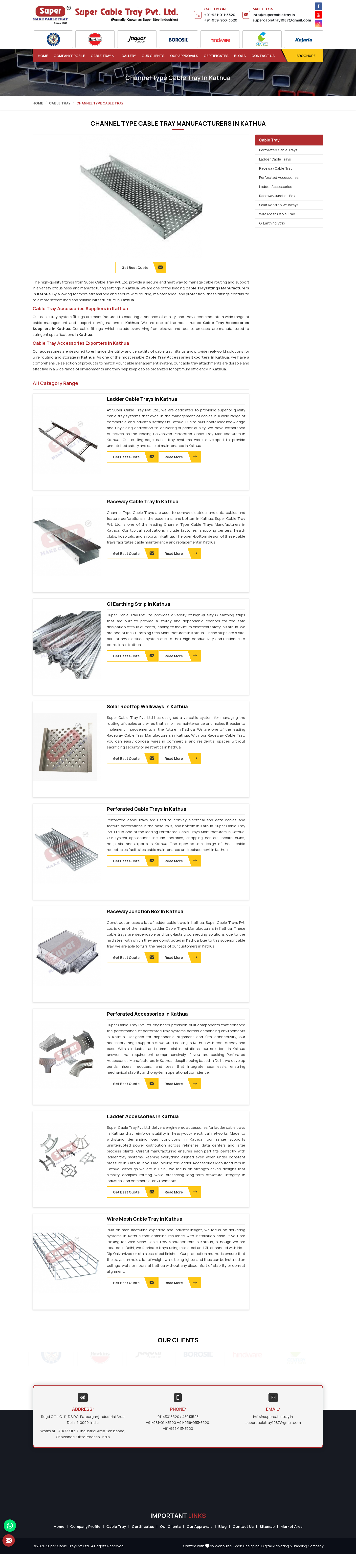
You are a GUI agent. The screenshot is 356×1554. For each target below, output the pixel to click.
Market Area (292, 1526)
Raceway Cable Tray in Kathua (142, 502)
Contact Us (263, 55)
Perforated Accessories (279, 177)
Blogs (240, 55)
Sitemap (267, 1526)
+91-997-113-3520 (178, 1428)
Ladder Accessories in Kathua (143, 1116)
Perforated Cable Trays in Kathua (146, 809)
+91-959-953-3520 (220, 20)
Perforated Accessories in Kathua (147, 1014)
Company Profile (69, 55)
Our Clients (153, 55)
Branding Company (308, 1546)
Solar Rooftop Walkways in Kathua (147, 706)
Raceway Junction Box (277, 195)
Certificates (216, 55)
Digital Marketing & (276, 1546)
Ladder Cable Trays (275, 159)
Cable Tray (103, 55)
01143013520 (168, 1416)
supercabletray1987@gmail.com (282, 20)
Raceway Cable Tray (275, 168)
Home (43, 55)
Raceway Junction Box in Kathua (145, 911)
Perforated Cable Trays (278, 150)
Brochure (305, 55)
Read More (181, 456)
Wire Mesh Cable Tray (277, 214)
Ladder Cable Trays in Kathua (142, 399)
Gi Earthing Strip (272, 223)
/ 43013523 (189, 1416)
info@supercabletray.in (274, 14)
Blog (222, 1526)
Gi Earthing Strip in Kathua (138, 604)
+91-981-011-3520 (219, 14)
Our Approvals (184, 55)
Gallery (128, 55)
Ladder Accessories (275, 186)
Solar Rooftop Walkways (278, 204)
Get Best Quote (133, 456)
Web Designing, (248, 1546)
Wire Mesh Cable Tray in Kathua (144, 1219)
